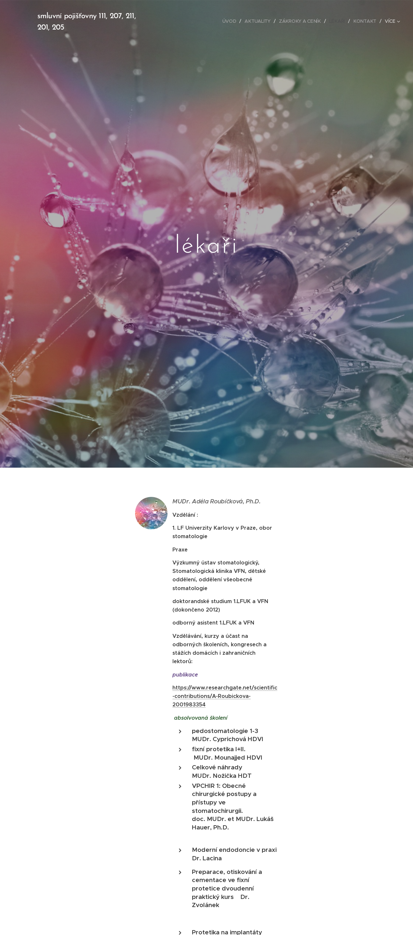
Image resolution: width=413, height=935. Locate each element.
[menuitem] (174, 21)
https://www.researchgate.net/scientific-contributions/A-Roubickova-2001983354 (224, 696)
